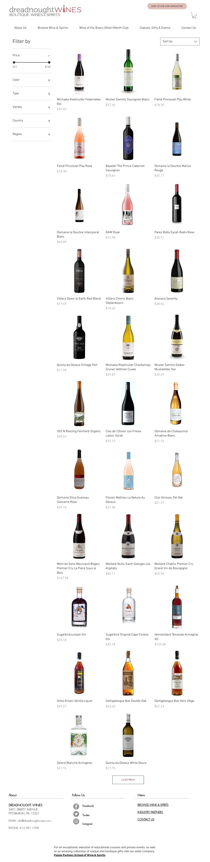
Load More (128, 780)
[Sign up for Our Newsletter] (167, 6)
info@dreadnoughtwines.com (34, 820)
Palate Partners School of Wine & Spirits (79, 855)
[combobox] (180, 41)
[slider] (14, 62)
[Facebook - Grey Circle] (76, 806)
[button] (194, 15)
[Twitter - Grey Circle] (76, 814)
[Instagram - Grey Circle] (76, 821)
